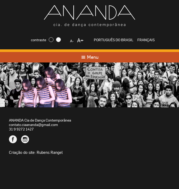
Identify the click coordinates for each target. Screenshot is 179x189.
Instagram (25, 139)
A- (72, 40)
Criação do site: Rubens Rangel (36, 152)
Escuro (51, 39)
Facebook (13, 139)
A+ (80, 40)
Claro (58, 39)
